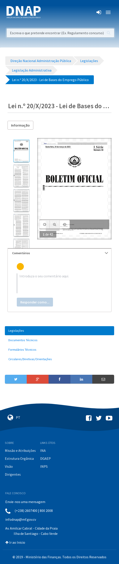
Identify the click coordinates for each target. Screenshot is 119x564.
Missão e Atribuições (20, 450)
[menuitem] (59, 330)
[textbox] (59, 283)
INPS (44, 466)
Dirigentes (13, 474)
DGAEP (45, 458)
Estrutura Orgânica (19, 458)
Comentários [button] (60, 253)
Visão (9, 466)
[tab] (59, 253)
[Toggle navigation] (47, 12)
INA (43, 450)
